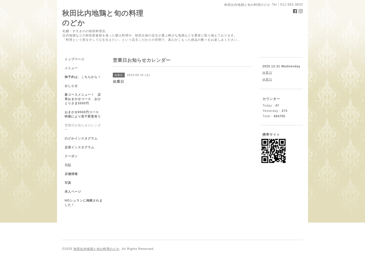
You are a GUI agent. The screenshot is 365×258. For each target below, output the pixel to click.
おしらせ (71, 86)
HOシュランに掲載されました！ (84, 203)
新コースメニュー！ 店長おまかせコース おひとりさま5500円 (83, 99)
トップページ (74, 59)
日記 (68, 165)
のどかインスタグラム (81, 138)
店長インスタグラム (79, 147)
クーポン (71, 156)
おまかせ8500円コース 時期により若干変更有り (83, 114)
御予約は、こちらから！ (83, 77)
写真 (68, 183)
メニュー (71, 68)
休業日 (267, 72)
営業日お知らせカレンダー (83, 127)
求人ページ (73, 191)
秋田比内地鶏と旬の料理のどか (97, 249)
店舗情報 (71, 174)
